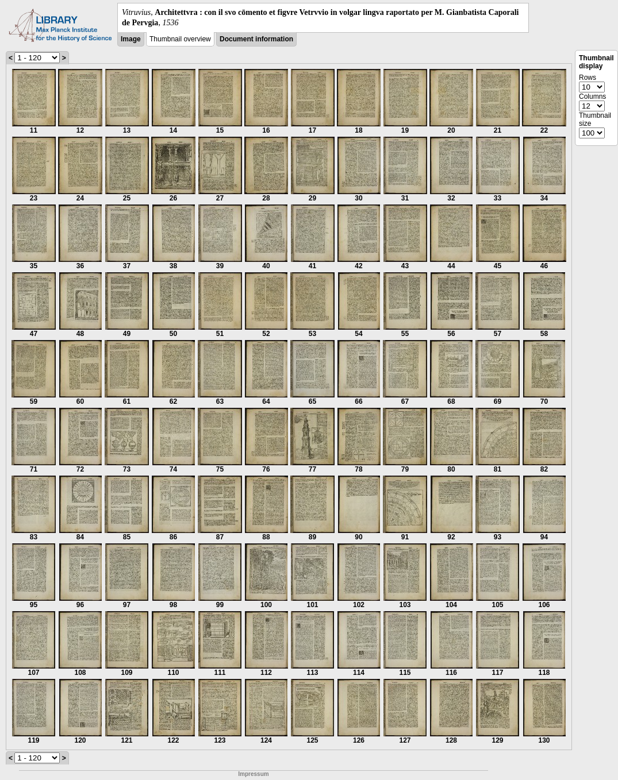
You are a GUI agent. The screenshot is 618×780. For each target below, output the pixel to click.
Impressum (253, 774)
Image (131, 39)
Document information (256, 39)
